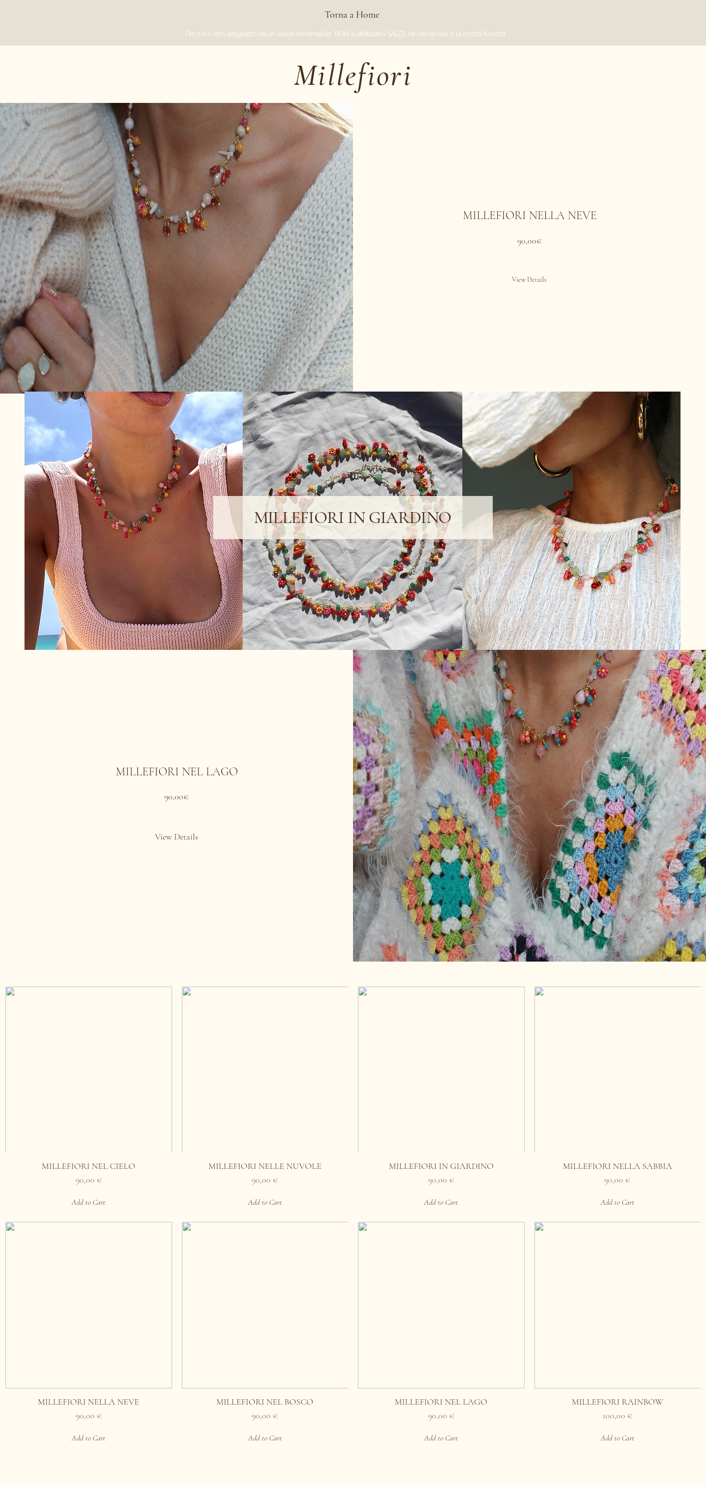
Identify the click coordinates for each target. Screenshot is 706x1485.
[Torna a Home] (353, 15)
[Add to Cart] (88, 1202)
